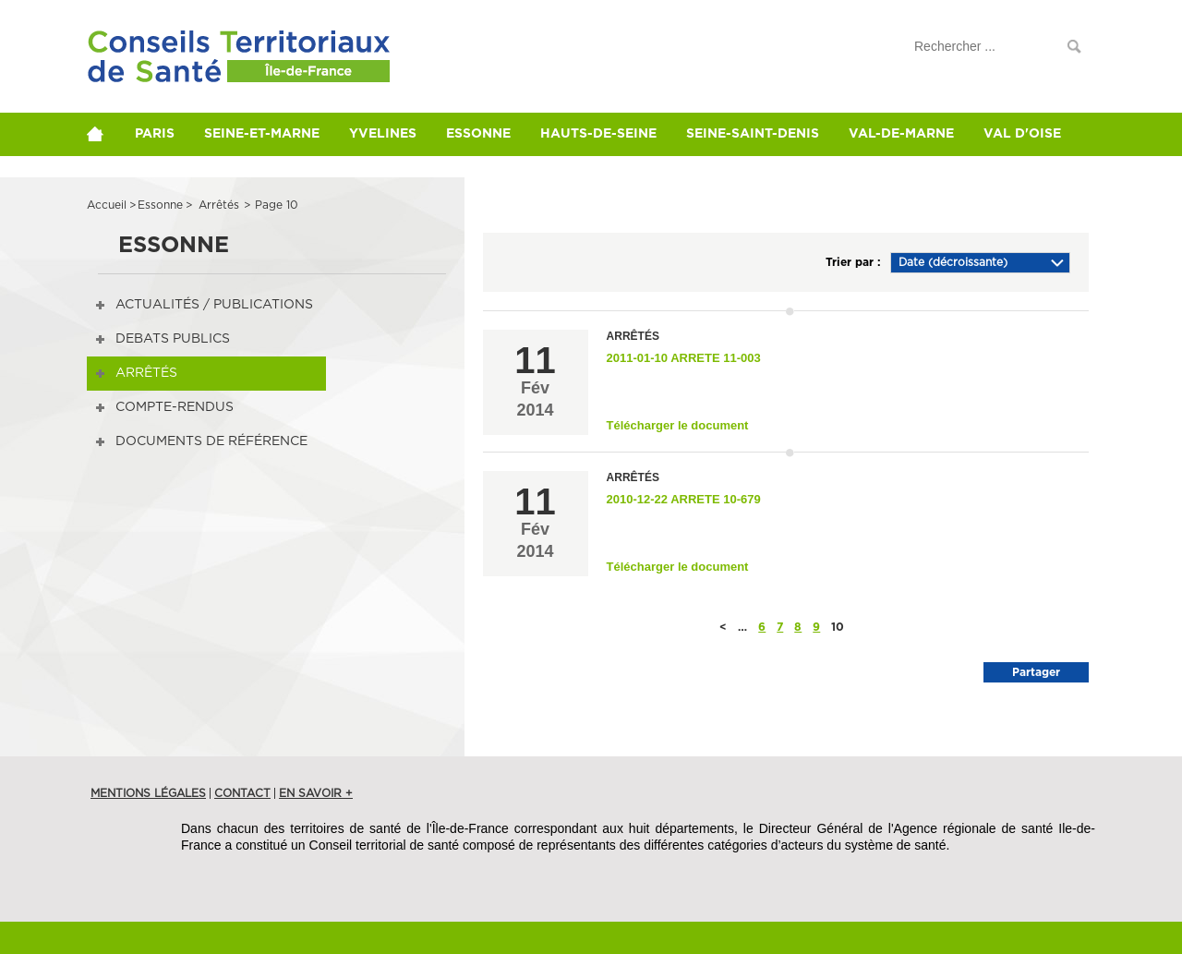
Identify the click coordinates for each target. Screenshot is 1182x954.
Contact (242, 793)
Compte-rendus (174, 407)
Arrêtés (146, 373)
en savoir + (316, 793)
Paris (155, 133)
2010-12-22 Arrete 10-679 (684, 499)
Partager (1036, 672)
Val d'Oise (1022, 133)
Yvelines (382, 133)
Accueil (107, 205)
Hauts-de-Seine (598, 133)
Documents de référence (211, 441)
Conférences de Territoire (205, 66)
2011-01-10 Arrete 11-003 (684, 358)
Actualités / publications (214, 304)
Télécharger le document (678, 425)
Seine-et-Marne (262, 133)
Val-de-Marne (901, 133)
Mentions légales (148, 793)
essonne (160, 205)
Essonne (478, 133)
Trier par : (853, 262)
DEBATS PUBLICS (172, 338)
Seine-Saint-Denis (752, 133)
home (103, 134)
